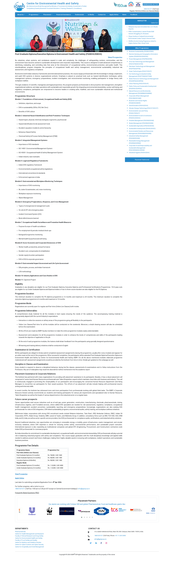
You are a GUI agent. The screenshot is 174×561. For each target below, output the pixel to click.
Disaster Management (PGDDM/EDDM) (141, 120)
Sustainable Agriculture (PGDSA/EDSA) (141, 126)
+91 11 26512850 (120, 535)
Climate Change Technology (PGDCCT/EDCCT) (143, 108)
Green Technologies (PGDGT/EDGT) (140, 71)
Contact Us (102, 14)
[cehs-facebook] (101, 543)
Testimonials (79, 14)
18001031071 (148, 9)
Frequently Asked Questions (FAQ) (27, 493)
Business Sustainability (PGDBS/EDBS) (141, 51)
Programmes (33, 14)
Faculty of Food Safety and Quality (26, 540)
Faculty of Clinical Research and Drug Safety (29, 536)
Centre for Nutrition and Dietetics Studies (28, 542)
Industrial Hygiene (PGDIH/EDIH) (139, 152)
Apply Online (114, 14)
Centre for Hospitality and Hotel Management (29, 547)
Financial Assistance (63, 14)
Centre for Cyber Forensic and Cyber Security (29, 544)
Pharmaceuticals (20, 531)
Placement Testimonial (142, 159)
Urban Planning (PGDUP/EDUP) (139, 83)
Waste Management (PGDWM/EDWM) (141, 123)
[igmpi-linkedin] (96, 543)
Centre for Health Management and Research (29, 534)
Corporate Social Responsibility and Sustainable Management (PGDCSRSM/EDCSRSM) (140, 148)
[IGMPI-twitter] (90, 543)
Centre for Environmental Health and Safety (28, 538)
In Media (91, 14)
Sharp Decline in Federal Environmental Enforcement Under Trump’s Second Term (142, 37)
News (124, 14)
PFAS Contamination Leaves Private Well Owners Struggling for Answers (141, 33)
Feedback (133, 14)
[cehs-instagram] (106, 543)
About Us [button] (20, 14)
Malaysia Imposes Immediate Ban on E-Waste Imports (143, 28)
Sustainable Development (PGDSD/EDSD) (142, 128)
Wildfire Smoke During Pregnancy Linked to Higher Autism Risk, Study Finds (142, 42)
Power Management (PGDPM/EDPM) (140, 59)
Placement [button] (47, 14)
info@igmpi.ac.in (84, 489)
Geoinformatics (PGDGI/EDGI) (138, 105)
